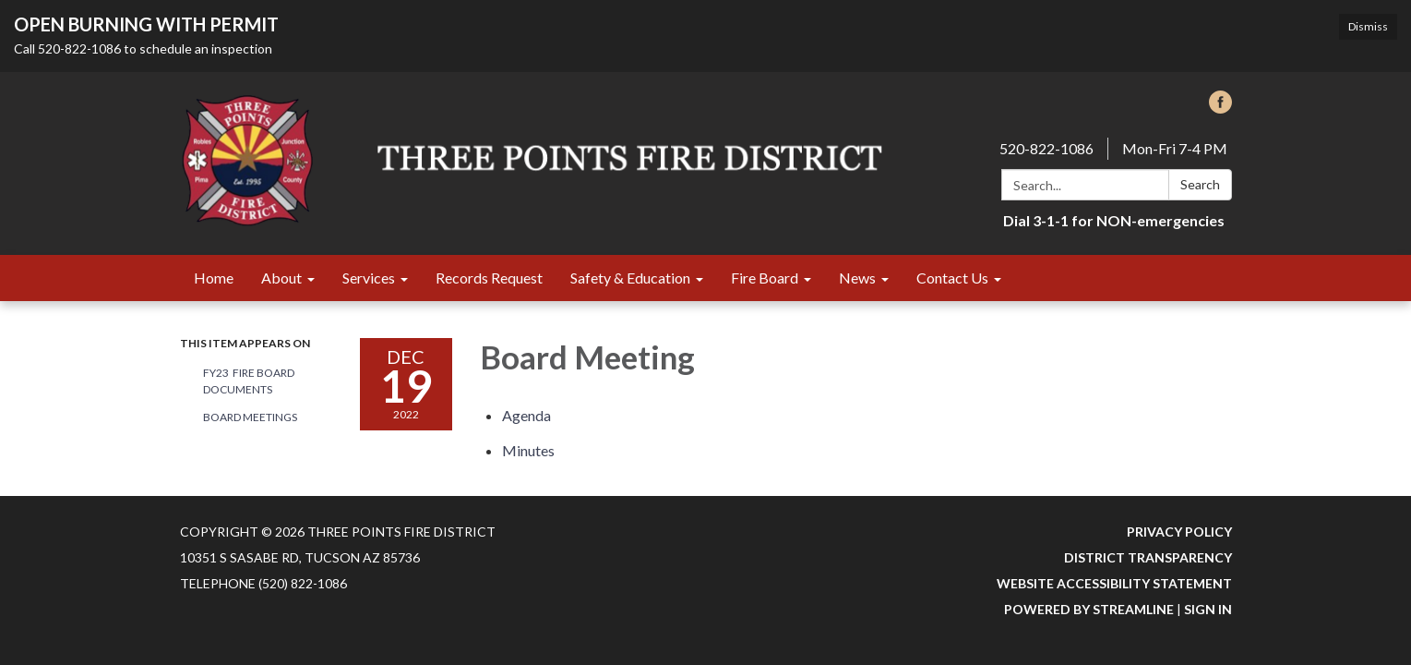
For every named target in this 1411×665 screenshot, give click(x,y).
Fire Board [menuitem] (764, 277)
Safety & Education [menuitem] (630, 277)
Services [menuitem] (368, 277)
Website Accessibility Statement (1114, 583)
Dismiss (1368, 26)
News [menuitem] (857, 277)
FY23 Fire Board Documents (248, 381)
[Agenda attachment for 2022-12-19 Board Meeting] (526, 415)
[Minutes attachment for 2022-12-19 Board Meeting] (528, 450)
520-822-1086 (1046, 148)
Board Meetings (250, 417)
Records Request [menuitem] (489, 277)
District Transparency (1148, 557)
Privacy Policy (1179, 531)
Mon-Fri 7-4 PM (1174, 148)
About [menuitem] (281, 277)
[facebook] (1220, 107)
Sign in (1208, 609)
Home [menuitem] (213, 277)
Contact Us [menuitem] (952, 277)
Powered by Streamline (1089, 609)
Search (1200, 184)
